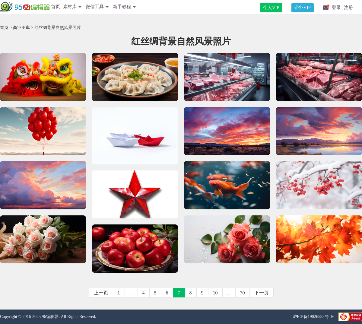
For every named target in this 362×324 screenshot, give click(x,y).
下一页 (261, 292)
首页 (55, 6)
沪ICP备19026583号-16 (314, 316)
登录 (336, 7)
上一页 (101, 292)
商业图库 (21, 27)
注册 (348, 7)
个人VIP (271, 7)
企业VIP (302, 7)
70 (242, 292)
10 (215, 292)
